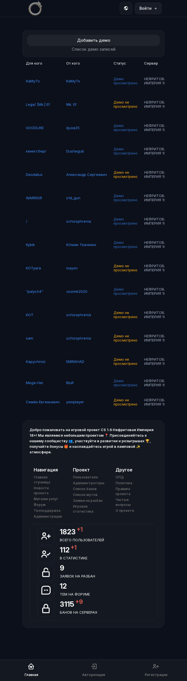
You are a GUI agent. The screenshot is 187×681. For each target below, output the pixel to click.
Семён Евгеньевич (43, 402)
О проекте (124, 510)
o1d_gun (73, 198)
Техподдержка (47, 510)
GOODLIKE (35, 128)
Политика (123, 483)
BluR (70, 382)
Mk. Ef (71, 104)
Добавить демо (93, 40)
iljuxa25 (73, 128)
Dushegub (75, 151)
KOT (29, 315)
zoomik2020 (76, 291)
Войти (148, 8)
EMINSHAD (75, 361)
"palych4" (34, 291)
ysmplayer (75, 402)
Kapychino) (35, 361)
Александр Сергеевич (86, 174)
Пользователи (85, 477)
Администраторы (88, 483)
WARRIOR (34, 198)
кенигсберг (36, 151)
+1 (80, 529)
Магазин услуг (46, 499)
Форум (40, 505)
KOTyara (33, 268)
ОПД (119, 477)
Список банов (85, 489)
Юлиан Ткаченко (81, 244)
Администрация (48, 516)
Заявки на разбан (87, 500)
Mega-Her (34, 382)
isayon (72, 268)
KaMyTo (33, 81)
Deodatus (34, 174)
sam (29, 338)
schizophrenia (78, 221)
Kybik (30, 244)
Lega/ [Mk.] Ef (38, 104)
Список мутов (85, 495)
